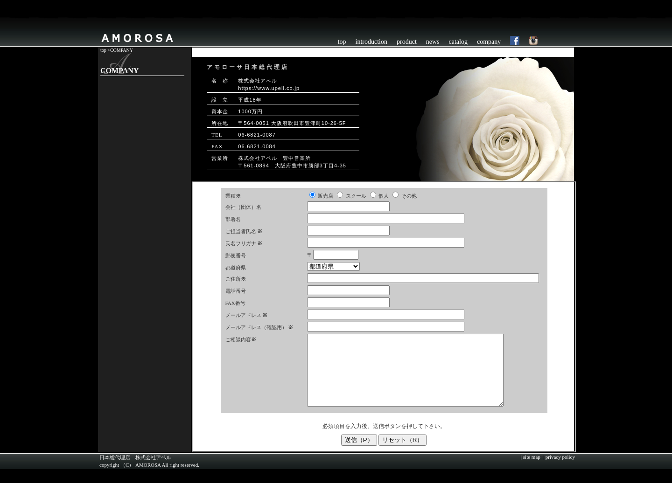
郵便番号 (235, 255)
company (489, 41)
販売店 (325, 196)
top (342, 41)
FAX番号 (235, 303)
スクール (356, 196)
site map (531, 471)
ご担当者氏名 (240, 231)
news (433, 41)
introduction (371, 41)
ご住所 (235, 279)
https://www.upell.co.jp (269, 88)
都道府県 (235, 267)
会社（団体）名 (243, 207)
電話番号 (235, 291)
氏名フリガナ (240, 243)
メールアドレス (243, 315)
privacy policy (560, 471)
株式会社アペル (153, 471)
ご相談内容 (240, 339)
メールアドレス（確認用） (256, 327)
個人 (383, 196)
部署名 (233, 219)
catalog (458, 41)
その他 (409, 196)
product (407, 41)
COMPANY (121, 50)
